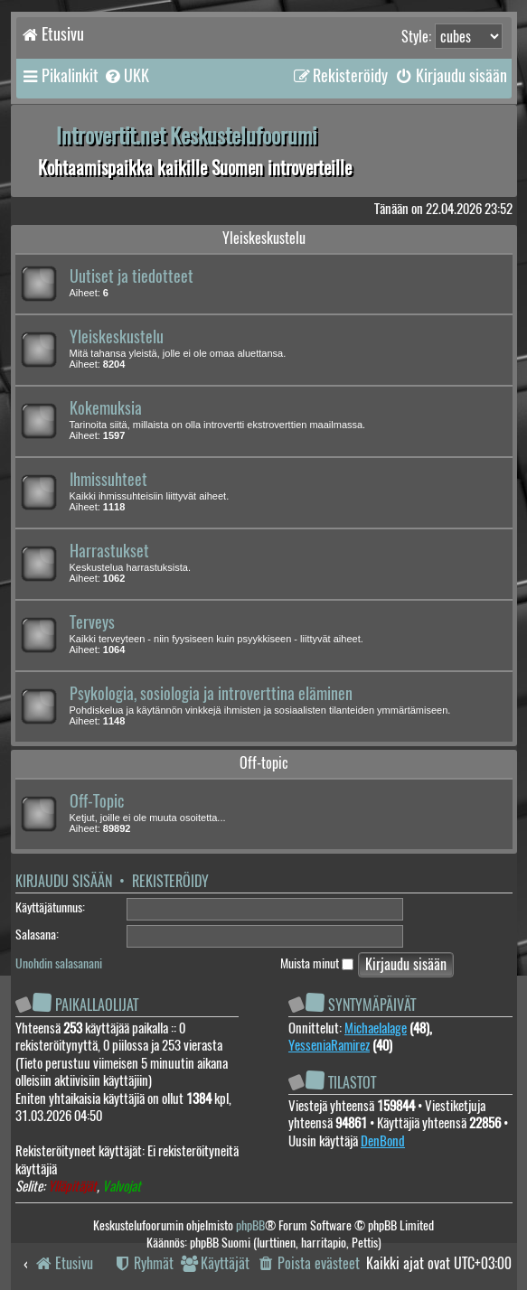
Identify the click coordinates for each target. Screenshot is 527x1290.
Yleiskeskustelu (264, 238)
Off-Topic (97, 801)
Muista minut (316, 963)
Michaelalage (375, 1028)
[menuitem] (126, 76)
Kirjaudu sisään (63, 881)
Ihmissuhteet (108, 480)
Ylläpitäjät (72, 1186)
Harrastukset (109, 551)
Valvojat (121, 1186)
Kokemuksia (106, 408)
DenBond (383, 1141)
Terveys (92, 622)
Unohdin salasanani (58, 963)
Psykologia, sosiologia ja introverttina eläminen (211, 694)
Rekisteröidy (170, 881)
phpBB (250, 1225)
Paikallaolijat (96, 1005)
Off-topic (264, 762)
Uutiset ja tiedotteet (131, 276)
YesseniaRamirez (329, 1045)
